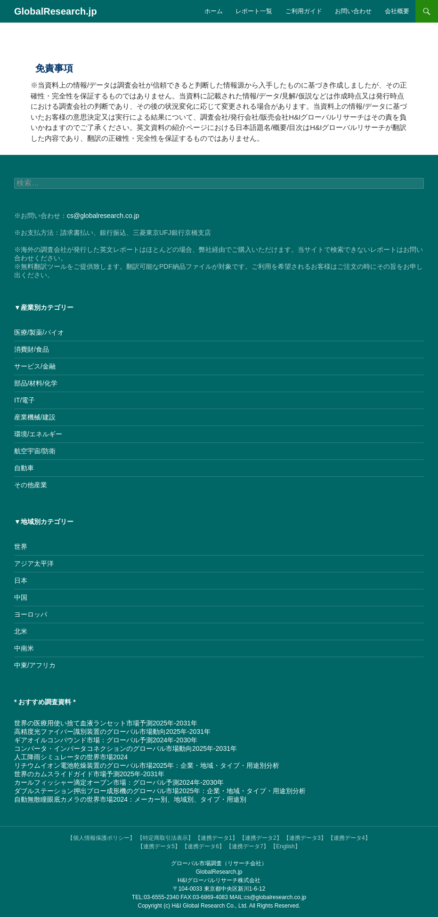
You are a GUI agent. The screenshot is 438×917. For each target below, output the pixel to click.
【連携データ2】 (260, 838)
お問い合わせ (353, 11)
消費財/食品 (31, 349)
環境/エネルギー (38, 434)
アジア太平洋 (34, 563)
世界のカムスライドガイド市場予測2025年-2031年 (89, 774)
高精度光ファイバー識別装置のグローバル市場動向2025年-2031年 (112, 731)
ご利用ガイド (303, 11)
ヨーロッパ (30, 614)
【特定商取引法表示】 (165, 838)
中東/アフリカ (35, 665)
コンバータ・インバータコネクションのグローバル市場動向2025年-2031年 (125, 748)
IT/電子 (24, 400)
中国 (20, 597)
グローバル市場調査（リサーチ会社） (219, 863)
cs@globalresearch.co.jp (103, 215)
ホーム (213, 11)
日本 (20, 580)
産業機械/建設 (35, 417)
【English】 (285, 846)
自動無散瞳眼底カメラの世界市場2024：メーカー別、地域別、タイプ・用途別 (130, 799)
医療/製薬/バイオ (39, 332)
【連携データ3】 (305, 838)
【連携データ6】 (203, 846)
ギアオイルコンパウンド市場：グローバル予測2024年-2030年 (105, 740)
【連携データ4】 (349, 838)
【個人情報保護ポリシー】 (101, 838)
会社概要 (397, 11)
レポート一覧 (253, 11)
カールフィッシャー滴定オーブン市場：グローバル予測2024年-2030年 (119, 782)
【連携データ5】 (159, 846)
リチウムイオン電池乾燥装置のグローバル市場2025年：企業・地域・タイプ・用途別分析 (146, 765)
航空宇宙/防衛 (35, 451)
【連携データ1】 (216, 838)
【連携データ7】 (247, 846)
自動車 (24, 468)
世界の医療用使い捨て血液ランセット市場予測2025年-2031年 (105, 723)
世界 (20, 546)
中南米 (24, 648)
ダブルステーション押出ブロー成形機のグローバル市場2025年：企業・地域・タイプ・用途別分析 (160, 791)
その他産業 (30, 485)
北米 (20, 631)
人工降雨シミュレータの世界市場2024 (71, 757)
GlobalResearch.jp (55, 11)
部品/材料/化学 (35, 383)
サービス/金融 (35, 366)
